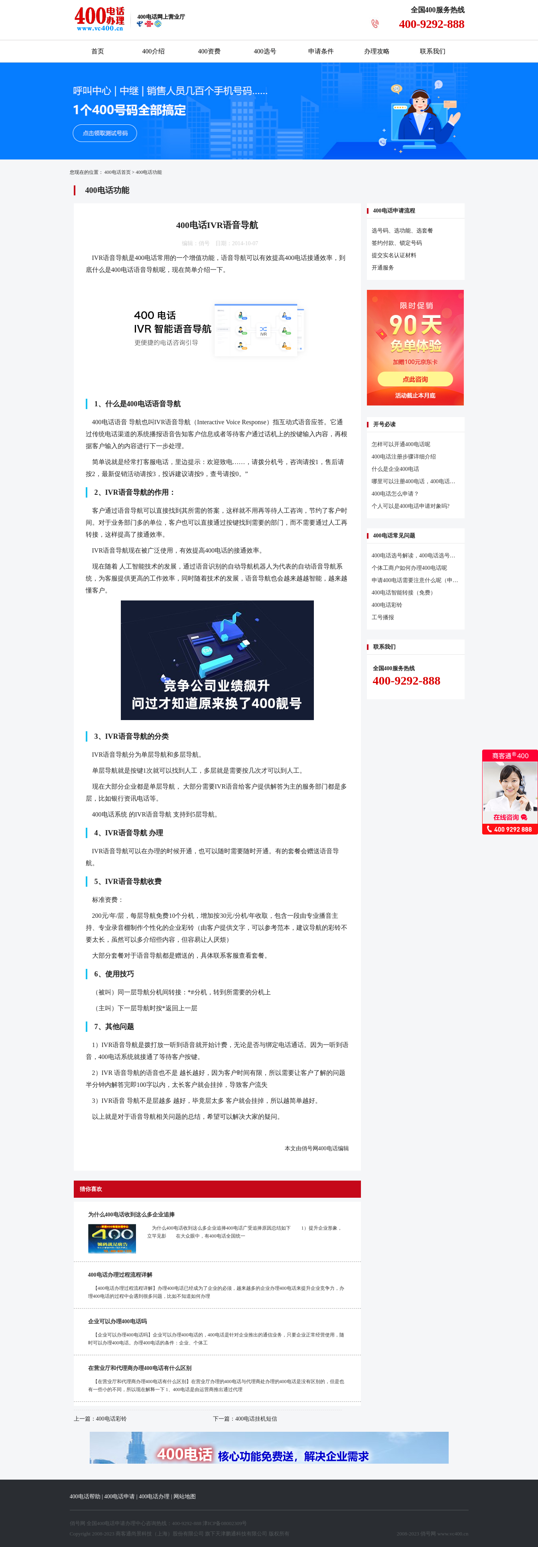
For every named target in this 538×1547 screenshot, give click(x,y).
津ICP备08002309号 (225, 1523)
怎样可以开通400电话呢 (401, 444)
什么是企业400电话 (395, 469)
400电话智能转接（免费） (404, 593)
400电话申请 (119, 1497)
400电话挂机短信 (256, 1419)
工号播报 (383, 617)
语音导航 (115, 257)
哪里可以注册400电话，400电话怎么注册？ (425, 481)
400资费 (209, 51)
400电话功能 (149, 172)
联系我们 (432, 51)
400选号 (265, 51)
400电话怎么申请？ (395, 494)
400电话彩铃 (111, 1419)
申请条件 (321, 51)
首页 (97, 51)
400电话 (328, 1148)
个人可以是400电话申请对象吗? (410, 506)
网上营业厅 (161, 17)
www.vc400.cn (453, 1534)
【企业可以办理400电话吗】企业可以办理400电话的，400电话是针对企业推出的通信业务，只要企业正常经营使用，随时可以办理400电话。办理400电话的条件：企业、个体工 (216, 1339)
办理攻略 (377, 51)
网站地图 (184, 1497)
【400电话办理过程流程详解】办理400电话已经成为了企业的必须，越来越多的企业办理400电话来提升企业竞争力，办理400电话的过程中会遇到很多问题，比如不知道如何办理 (216, 1292)
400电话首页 (117, 172)
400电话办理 (154, 1497)
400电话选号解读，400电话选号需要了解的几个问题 (436, 556)
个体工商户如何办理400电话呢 (409, 568)
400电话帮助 (85, 1497)
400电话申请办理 (116, 1523)
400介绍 (153, 51)
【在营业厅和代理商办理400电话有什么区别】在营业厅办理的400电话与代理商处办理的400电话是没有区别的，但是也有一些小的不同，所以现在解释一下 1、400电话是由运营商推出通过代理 (216, 1385)
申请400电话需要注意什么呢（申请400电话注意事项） (439, 580)
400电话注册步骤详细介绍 (404, 457)
